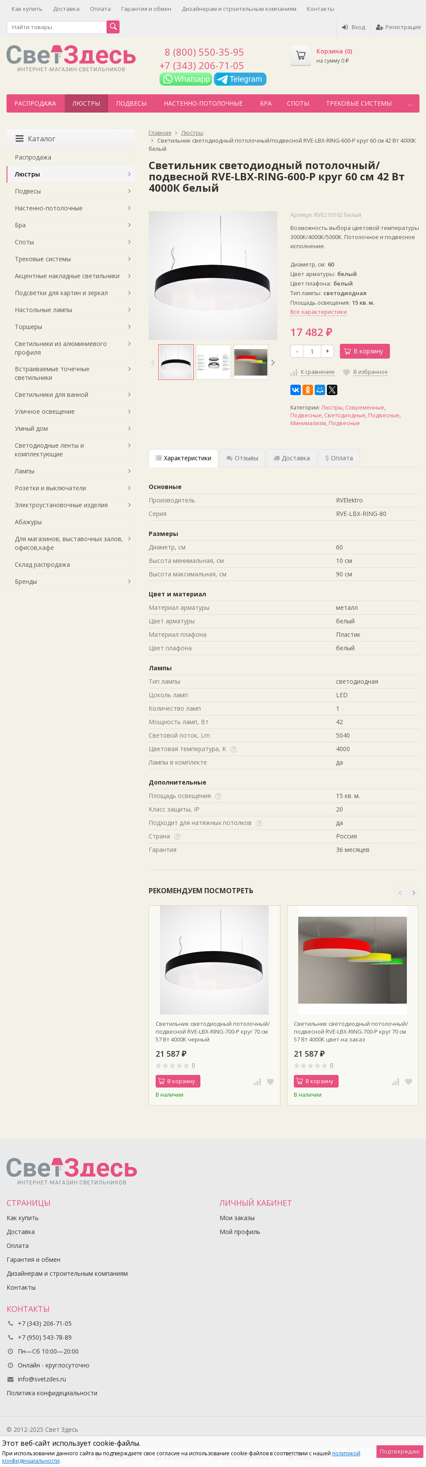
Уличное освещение (45, 411)
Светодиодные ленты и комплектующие (49, 449)
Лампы (24, 471)
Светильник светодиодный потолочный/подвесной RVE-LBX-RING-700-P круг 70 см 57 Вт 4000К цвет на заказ (351, 1031)
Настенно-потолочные (203, 103)
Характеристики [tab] (183, 458)
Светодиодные (345, 415)
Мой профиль (240, 1231)
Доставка (66, 9)
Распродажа (35, 103)
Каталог (35, 138)
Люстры (86, 103)
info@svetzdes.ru (42, 1379)
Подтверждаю (400, 1451)
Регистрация (398, 27)
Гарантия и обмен (146, 9)
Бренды (26, 581)
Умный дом (31, 428)
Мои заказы (237, 1218)
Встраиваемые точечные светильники (52, 373)
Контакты (320, 9)
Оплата (100, 9)
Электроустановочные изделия (61, 505)
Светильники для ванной (51, 394)
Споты (298, 103)
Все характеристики (318, 312)
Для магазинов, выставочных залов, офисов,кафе (69, 543)
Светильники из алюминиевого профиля (61, 347)
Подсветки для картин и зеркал (61, 293)
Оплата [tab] (339, 458)
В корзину (363, 351)
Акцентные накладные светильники (67, 276)
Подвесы (131, 103)
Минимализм (308, 423)
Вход (353, 27)
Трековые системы (359, 103)
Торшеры (28, 327)
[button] (400, 892)
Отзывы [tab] (242, 458)
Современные (364, 407)
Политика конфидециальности (52, 1393)
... (410, 103)
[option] (176, 362)
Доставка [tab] (291, 458)
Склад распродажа (42, 564)
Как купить (27, 9)
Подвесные (306, 415)
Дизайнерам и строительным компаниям (239, 9)
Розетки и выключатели (50, 488)
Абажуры (28, 522)
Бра (266, 103)
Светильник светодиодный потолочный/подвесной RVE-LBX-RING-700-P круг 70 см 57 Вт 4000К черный (213, 1031)
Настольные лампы (43, 310)
